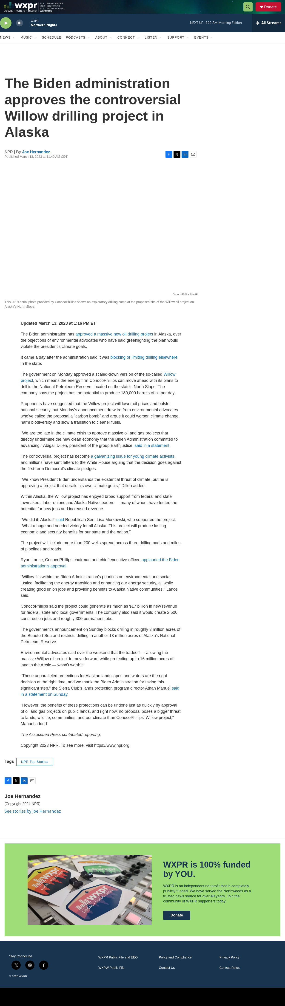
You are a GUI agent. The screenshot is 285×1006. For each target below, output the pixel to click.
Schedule (51, 48)
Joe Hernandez (36, 162)
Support (175, 48)
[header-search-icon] (250, 12)
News (5, 48)
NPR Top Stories (34, 772)
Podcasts (75, 48)
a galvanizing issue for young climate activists (132, 466)
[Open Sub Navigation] (14, 48)
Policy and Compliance (175, 967)
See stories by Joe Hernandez (33, 821)
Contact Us (167, 978)
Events (201, 48)
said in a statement (152, 456)
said (60, 530)
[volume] (19, 33)
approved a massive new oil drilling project (114, 344)
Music (26, 48)
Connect (126, 48)
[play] (5, 33)
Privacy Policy (229, 967)
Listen (151, 48)
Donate (273, 12)
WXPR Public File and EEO (118, 967)
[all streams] (268, 33)
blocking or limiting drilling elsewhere (143, 367)
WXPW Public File (111, 978)
